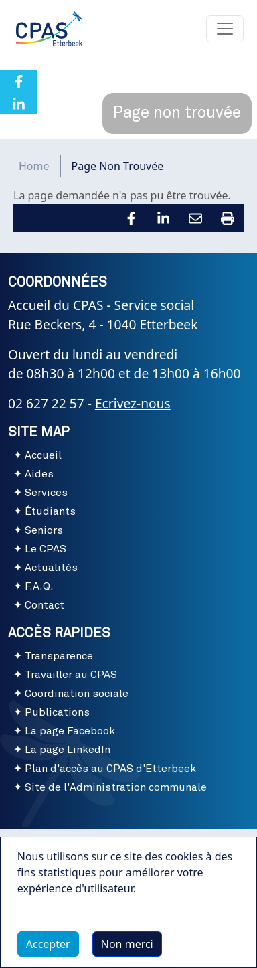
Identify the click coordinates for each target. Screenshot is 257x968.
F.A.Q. (39, 586)
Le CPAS (45, 549)
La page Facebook (70, 731)
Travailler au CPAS (71, 674)
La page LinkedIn (67, 749)
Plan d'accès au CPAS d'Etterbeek (110, 768)
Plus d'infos (59, 919)
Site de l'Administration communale (116, 787)
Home (34, 166)
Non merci (127, 944)
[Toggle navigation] (225, 28)
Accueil (43, 455)
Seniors (44, 530)
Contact (44, 605)
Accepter (48, 944)
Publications (57, 712)
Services (46, 492)
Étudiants (50, 511)
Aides (39, 474)
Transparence (59, 656)
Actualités (51, 567)
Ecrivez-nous (133, 403)
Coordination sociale (76, 693)
